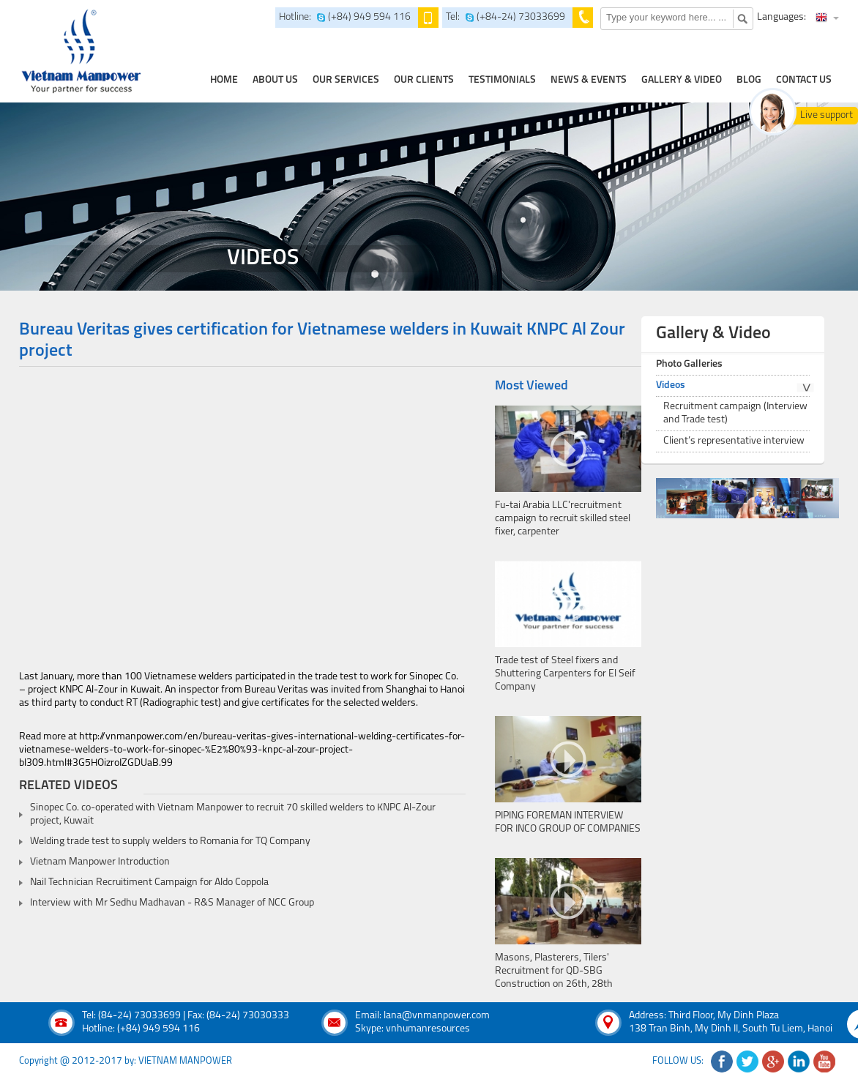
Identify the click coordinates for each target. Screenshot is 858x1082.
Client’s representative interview (734, 441)
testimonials (502, 80)
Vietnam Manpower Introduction (100, 862)
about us (275, 80)
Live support (826, 115)
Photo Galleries (689, 364)
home (224, 80)
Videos (670, 385)
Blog (748, 80)
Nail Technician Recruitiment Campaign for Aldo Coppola (149, 882)
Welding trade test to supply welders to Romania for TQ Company (170, 841)
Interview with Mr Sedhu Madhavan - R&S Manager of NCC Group (172, 903)
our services (346, 80)
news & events (589, 80)
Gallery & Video (681, 80)
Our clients (424, 80)
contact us (804, 80)
